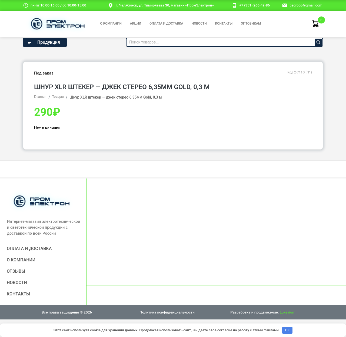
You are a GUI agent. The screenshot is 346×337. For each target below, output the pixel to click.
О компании (110, 23)
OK (287, 330)
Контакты (224, 23)
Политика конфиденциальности (167, 312)
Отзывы (16, 271)
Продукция (43, 42)
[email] (284, 5)
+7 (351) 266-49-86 (254, 5)
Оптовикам (251, 23)
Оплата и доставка (166, 23)
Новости (199, 23)
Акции (135, 23)
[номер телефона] (234, 5)
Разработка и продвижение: (262, 312)
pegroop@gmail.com (306, 5)
